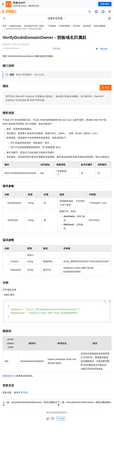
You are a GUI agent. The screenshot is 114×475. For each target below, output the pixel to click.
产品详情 (56, 49)
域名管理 (87, 26)
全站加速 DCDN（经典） (34, 26)
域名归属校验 (99, 26)
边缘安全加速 (15, 26)
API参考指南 (64, 26)
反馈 (60, 419)
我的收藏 (103, 49)
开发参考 (52, 26)
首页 (4, 26)
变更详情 (23, 393)
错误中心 (11, 376)
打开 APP (105, 4)
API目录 (76, 26)
